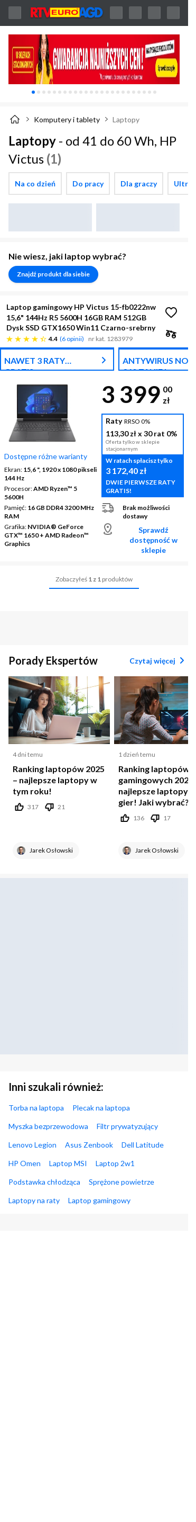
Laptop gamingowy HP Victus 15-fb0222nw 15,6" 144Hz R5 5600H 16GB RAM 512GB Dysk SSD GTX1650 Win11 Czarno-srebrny (81, 317)
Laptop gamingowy (99, 1200)
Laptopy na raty (34, 1200)
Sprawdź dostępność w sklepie (153, 539)
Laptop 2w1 (115, 1163)
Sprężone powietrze (121, 1181)
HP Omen (24, 1163)
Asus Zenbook (89, 1144)
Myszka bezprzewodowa (48, 1126)
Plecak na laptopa (101, 1107)
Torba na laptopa (36, 1107)
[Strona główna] (14, 119)
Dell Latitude (143, 1144)
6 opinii (72, 339)
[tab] (33, 92)
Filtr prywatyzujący (127, 1126)
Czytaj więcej (158, 660)
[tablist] (94, 92)
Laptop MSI (68, 1163)
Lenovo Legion (32, 1144)
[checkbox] (35, 183)
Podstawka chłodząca (44, 1181)
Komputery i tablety (67, 119)
